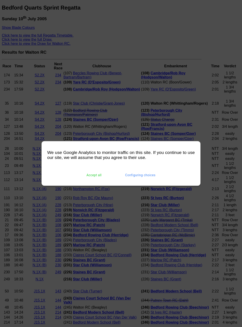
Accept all (94, 175)
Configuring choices (140, 175)
